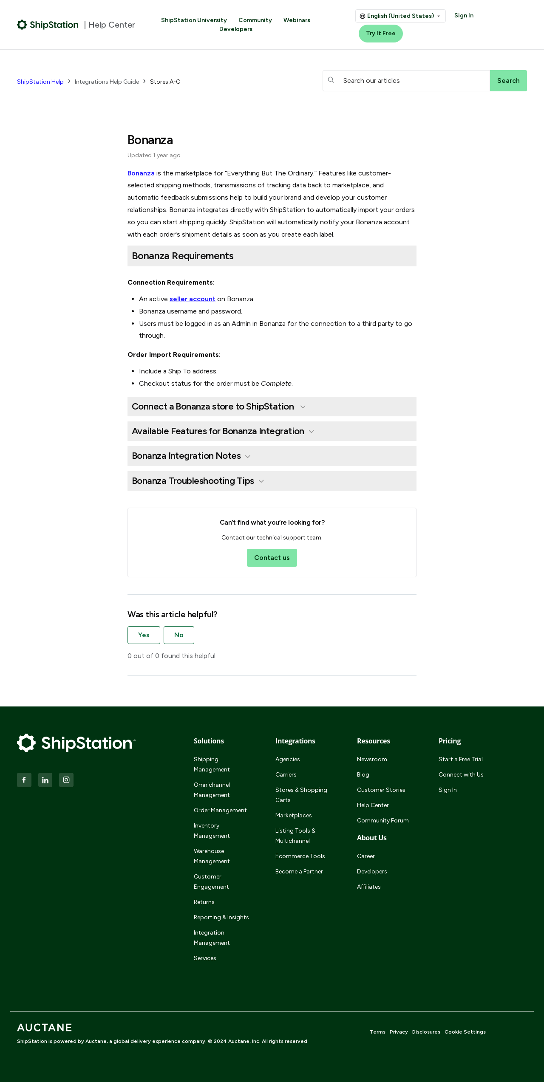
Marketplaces (293, 815)
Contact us (272, 558)
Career (366, 856)
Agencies (287, 759)
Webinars (296, 20)
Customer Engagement (211, 881)
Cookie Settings (465, 1032)
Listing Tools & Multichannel (295, 836)
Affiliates (369, 886)
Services (205, 958)
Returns (204, 902)
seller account (192, 299)
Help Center (373, 805)
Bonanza (141, 173)
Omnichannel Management (212, 790)
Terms (377, 1032)
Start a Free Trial (461, 759)
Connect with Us (461, 774)
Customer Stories (381, 790)
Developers (235, 29)
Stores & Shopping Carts (301, 795)
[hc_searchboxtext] (406, 80)
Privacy (399, 1032)
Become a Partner (299, 871)
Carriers (286, 774)
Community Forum (383, 820)
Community (255, 20)
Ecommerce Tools (300, 856)
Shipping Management (212, 764)
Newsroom (372, 759)
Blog (363, 774)
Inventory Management (212, 830)
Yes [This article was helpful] (144, 635)
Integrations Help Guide (107, 81)
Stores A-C (165, 81)
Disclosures (426, 1032)
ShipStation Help (40, 81)
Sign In (463, 15)
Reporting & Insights (221, 917)
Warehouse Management (212, 856)
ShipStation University (194, 20)
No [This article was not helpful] (179, 635)
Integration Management (212, 937)
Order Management (220, 810)
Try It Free (381, 33)
